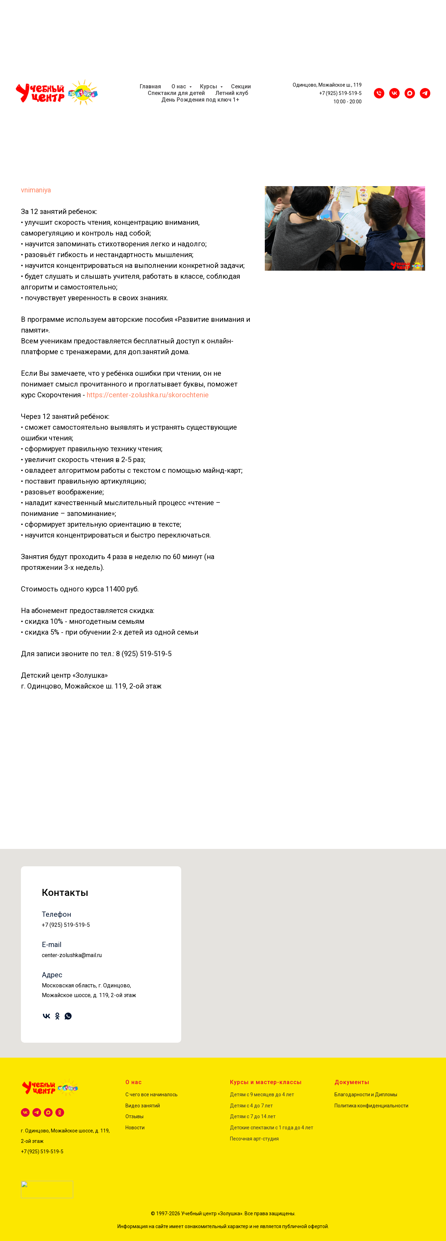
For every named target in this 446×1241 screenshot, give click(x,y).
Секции (241, 86)
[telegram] (36, 1112)
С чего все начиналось (151, 1094)
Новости (135, 1127)
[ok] (59, 1013)
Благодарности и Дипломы (365, 1094)
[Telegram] (425, 93)
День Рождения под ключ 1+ (200, 99)
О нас (179, 86)
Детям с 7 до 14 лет (253, 1116)
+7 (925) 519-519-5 (340, 93)
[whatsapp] (69, 1013)
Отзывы (134, 1116)
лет (268, 1105)
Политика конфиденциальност (370, 1105)
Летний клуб (231, 93)
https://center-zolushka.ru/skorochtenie (148, 395)
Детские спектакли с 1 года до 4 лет (271, 1127)
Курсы (209, 86)
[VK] (394, 93)
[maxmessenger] (410, 93)
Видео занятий (142, 1105)
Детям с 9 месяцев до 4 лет (262, 1094)
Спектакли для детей (176, 93)
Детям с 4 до (245, 1105)
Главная (150, 86)
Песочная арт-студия (254, 1138)
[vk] (48, 1013)
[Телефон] (379, 93)
